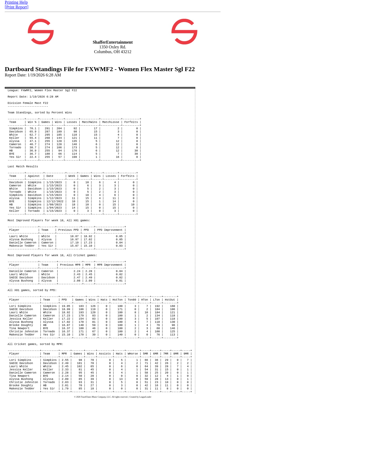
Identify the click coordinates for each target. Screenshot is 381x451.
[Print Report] (16, 7)
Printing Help (16, 2)
